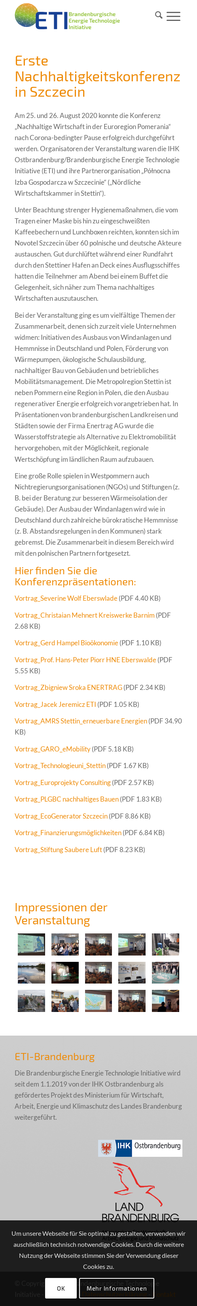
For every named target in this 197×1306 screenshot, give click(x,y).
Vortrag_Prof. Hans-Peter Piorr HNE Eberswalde (85, 660)
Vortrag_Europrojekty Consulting (63, 782)
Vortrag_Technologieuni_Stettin (60, 765)
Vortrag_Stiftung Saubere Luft (58, 849)
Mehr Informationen (117, 1288)
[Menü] (173, 16)
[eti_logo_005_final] (82, 16)
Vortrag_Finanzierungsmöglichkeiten (68, 832)
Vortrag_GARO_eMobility (53, 749)
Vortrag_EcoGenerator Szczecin (61, 816)
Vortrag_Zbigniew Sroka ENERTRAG (68, 687)
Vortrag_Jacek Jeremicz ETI (55, 704)
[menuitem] (159, 16)
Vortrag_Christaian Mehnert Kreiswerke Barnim (85, 615)
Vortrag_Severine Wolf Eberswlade (66, 598)
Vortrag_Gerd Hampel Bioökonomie (66, 643)
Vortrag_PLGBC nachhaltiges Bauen (67, 799)
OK (61, 1288)
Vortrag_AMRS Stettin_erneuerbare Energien (81, 721)
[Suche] (159, 16)
